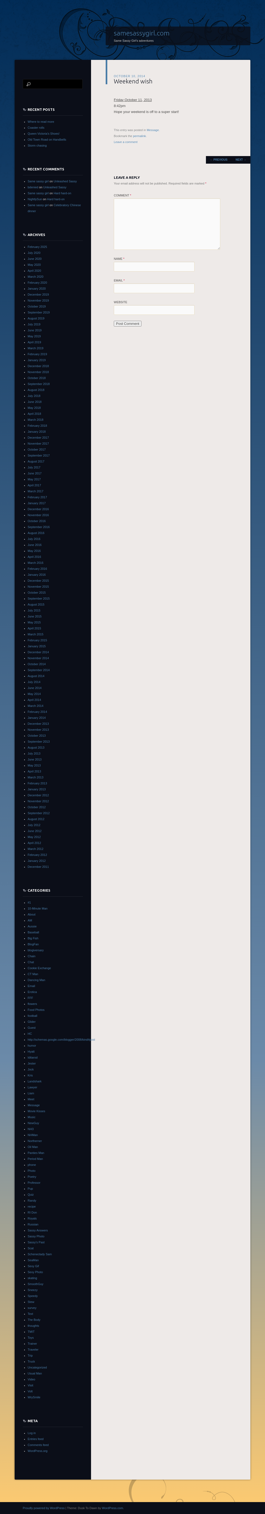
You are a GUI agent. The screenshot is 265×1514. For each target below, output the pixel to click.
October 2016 (37, 521)
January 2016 (37, 574)
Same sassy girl (38, 181)
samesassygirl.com (142, 33)
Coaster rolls (36, 127)
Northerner (35, 1141)
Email (119, 280)
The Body (34, 1319)
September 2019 (39, 312)
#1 (29, 902)
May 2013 (34, 765)
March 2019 (35, 348)
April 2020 (34, 270)
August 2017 (36, 461)
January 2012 (37, 860)
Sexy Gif (33, 1266)
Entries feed (36, 1439)
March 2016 (35, 562)
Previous (218, 159)
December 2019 (38, 294)
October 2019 (37, 306)
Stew (31, 1301)
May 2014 (34, 693)
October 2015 (37, 592)
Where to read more (41, 121)
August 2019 (36, 318)
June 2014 (34, 688)
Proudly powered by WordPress (43, 1508)
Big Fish (33, 938)
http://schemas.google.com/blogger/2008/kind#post (61, 1039)
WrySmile (34, 1397)
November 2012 (38, 801)
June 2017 (34, 473)
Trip (30, 1355)
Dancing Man (36, 980)
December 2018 (38, 366)
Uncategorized (37, 1367)
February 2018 (37, 425)
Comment (122, 195)
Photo (31, 1170)
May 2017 (34, 479)
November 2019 (38, 300)
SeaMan (33, 1260)
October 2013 (37, 735)
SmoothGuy (35, 1284)
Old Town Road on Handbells (47, 139)
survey (32, 1307)
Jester (32, 1063)
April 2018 (34, 413)
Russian (33, 1224)
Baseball (33, 932)
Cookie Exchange (39, 968)
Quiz (31, 1194)
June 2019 (34, 330)
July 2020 (34, 252)
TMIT (31, 1331)
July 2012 (34, 825)
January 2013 (37, 789)
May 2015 (34, 622)
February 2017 (37, 497)
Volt (30, 1391)
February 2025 (37, 246)
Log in (32, 1433)
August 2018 (36, 390)
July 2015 (34, 610)
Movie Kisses (36, 1111)
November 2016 (38, 515)
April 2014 (34, 699)
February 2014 (37, 711)
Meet (31, 1099)
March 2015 (35, 634)
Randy (32, 1200)
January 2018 (37, 431)
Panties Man (36, 1152)
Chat (31, 962)
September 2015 (39, 598)
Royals (32, 1218)
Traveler (33, 1349)
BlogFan (33, 944)
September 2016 (39, 527)
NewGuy (33, 1123)
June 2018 (34, 401)
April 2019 (34, 342)
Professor (34, 1182)
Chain (31, 956)
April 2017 (34, 485)
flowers (32, 1003)
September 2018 (39, 384)
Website (120, 302)
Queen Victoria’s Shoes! (44, 133)
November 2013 (38, 729)
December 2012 (38, 795)
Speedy (33, 1296)
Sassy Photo (36, 1236)
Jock (31, 1069)
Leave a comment (125, 142)
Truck (31, 1361)
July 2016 (34, 539)
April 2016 (34, 556)
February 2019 (37, 354)
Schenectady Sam (40, 1254)
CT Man (33, 974)
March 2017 (35, 491)
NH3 (31, 1129)
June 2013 (34, 759)
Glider (31, 1021)
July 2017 (34, 467)
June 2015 (34, 616)
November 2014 (38, 658)
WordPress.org (37, 1450)
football (32, 1015)
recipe (32, 1206)
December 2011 (38, 866)
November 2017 (38, 443)
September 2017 (39, 455)
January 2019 (37, 360)
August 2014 (36, 676)
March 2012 (35, 848)
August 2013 (36, 747)
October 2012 (37, 807)
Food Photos (36, 1009)
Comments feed (38, 1445)
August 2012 (36, 819)
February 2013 (37, 783)
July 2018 (34, 395)
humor (32, 1045)
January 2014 (37, 717)
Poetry (32, 1176)
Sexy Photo (35, 1272)
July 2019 (34, 324)
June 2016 (34, 544)
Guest (31, 1027)
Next (241, 159)
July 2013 (34, 753)
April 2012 (34, 843)
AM (30, 920)
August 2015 (36, 604)
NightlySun (35, 199)
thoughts (33, 1325)
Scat (31, 1248)
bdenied (33, 187)
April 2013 (34, 771)
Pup (30, 1188)
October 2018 (37, 378)
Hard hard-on (62, 193)
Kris (30, 1075)
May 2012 (34, 837)
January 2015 (37, 646)
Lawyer (32, 1087)
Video (31, 1379)
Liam (31, 1093)
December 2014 (38, 652)
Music (31, 1117)
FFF (30, 997)
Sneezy (33, 1290)
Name (119, 258)
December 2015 (38, 580)
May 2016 (34, 550)
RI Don (32, 1212)
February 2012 (37, 854)
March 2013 (35, 777)
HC (30, 1033)
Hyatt (31, 1051)
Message (153, 130)
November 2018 (38, 372)
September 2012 (39, 813)
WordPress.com (112, 1508)
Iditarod (33, 1057)
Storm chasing (37, 145)
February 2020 (37, 282)
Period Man (35, 1158)
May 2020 (34, 264)
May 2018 (34, 407)
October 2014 (37, 664)
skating (32, 1278)
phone (32, 1164)
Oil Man (33, 1147)
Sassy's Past (36, 1242)
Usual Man (35, 1373)
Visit (30, 1385)
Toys (31, 1337)
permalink (139, 136)
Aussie (32, 926)
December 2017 (38, 437)
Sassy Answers (38, 1230)
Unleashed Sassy (65, 181)
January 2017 (37, 503)
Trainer (32, 1343)
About (31, 914)
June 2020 (34, 258)
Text (30, 1313)
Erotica (32, 992)
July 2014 (34, 682)
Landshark (34, 1081)
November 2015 (38, 586)
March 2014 (35, 705)
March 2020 (35, 276)
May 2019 (34, 336)
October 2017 (37, 449)
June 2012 (34, 831)
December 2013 (38, 723)
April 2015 (34, 628)
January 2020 (37, 288)
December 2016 (38, 509)
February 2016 (37, 568)
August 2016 (36, 533)
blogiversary (36, 950)
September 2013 (39, 741)
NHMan (33, 1135)
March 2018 (35, 419)
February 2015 (37, 640)
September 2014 (39, 670)
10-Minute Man (37, 908)
